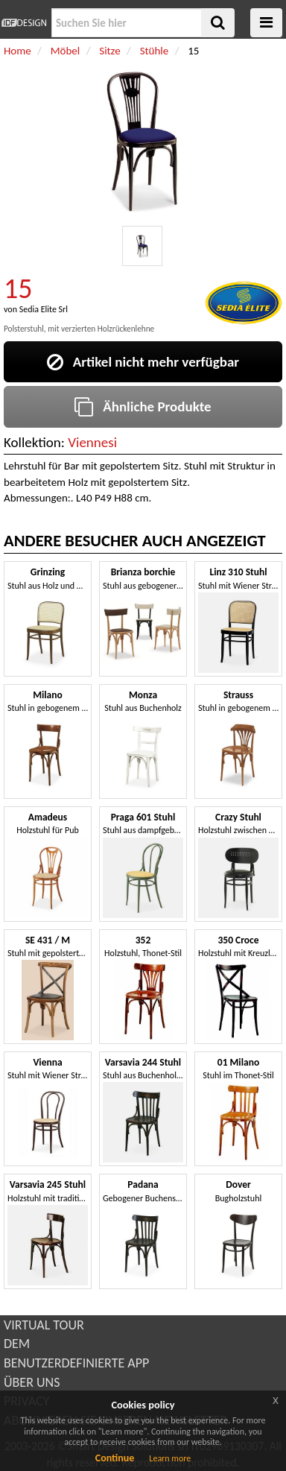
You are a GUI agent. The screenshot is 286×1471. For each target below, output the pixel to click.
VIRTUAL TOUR (44, 1325)
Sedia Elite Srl (43, 309)
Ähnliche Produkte (142, 406)
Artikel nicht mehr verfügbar (143, 361)
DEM (17, 1343)
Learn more (170, 1458)
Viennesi (92, 442)
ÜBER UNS (32, 1382)
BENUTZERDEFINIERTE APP (76, 1363)
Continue (115, 1458)
